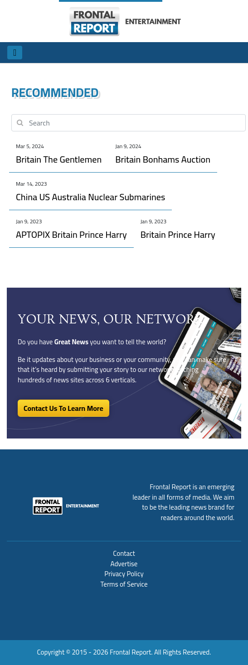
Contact (124, 553)
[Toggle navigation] (14, 52)
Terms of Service (123, 584)
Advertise (124, 563)
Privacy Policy (123, 573)
